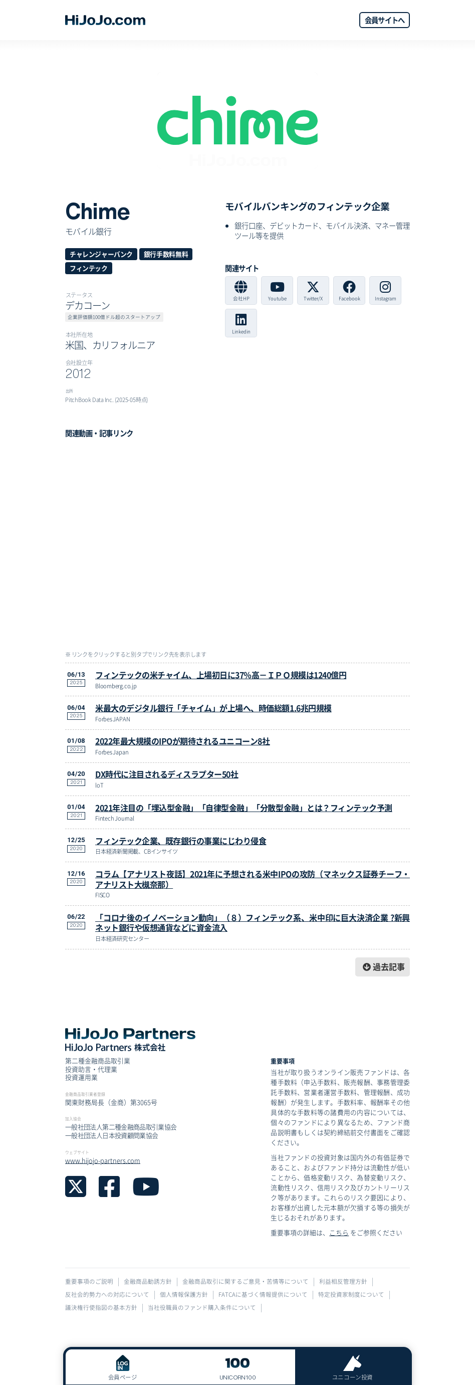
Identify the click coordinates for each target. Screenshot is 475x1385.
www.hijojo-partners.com (102, 1160)
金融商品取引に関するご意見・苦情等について (245, 1281)
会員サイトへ (385, 20)
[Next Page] (382, 967)
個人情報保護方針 (184, 1294)
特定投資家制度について (351, 1294)
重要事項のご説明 (89, 1281)
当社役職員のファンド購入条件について (202, 1307)
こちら (339, 1232)
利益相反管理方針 (343, 1281)
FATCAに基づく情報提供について (263, 1294)
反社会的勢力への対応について (107, 1294)
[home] (105, 20)
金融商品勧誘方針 (148, 1281)
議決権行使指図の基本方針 (101, 1307)
